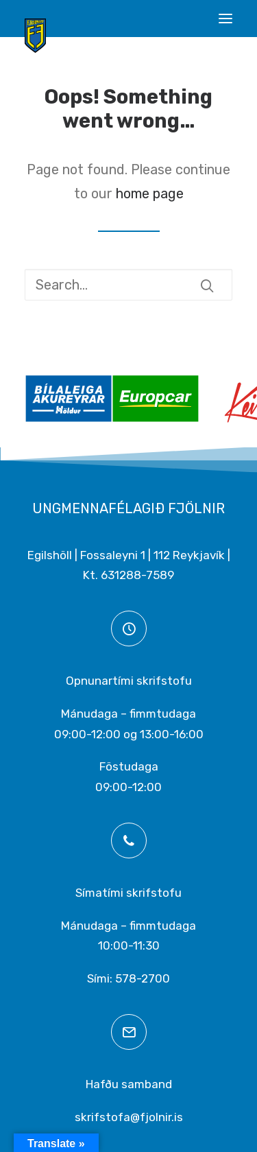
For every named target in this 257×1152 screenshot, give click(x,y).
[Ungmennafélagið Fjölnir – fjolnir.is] (35, 36)
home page (150, 193)
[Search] (128, 285)
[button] (225, 18)
